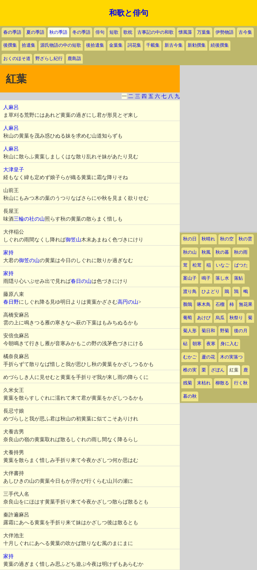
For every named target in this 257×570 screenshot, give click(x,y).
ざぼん (218, 370)
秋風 (206, 252)
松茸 (197, 265)
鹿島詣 (74, 58)
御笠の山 (29, 260)
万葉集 (204, 32)
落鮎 (238, 278)
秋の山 (190, 252)
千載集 (153, 45)
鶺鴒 (187, 304)
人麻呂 (11, 107)
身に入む (229, 343)
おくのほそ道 (17, 58)
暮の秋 (190, 396)
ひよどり (211, 291)
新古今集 (174, 45)
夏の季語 (35, 32)
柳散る (222, 383)
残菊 (187, 383)
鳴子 (206, 278)
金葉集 (116, 45)
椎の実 (190, 370)
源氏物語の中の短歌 (60, 45)
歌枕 (127, 32)
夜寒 (210, 343)
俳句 (99, 32)
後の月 (241, 330)
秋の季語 (58, 32)
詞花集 (134, 45)
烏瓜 (220, 317)
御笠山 (73, 239)
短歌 (113, 32)
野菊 (224, 330)
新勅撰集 (197, 45)
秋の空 (227, 238)
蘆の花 (208, 357)
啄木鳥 (204, 304)
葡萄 (187, 317)
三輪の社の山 (29, 219)
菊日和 (208, 330)
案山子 (190, 278)
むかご (190, 357)
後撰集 (10, 45)
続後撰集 (220, 45)
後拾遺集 (95, 45)
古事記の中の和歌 (155, 32)
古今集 (245, 32)
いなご (222, 265)
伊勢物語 (224, 32)
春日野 (11, 302)
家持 (8, 252)
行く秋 (241, 383)
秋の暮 (222, 252)
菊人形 (190, 330)
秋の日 (190, 238)
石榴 (220, 304)
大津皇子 (13, 169)
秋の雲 (245, 238)
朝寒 (197, 343)
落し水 (222, 278)
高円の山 (127, 302)
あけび (204, 317)
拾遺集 (28, 45)
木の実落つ (231, 357)
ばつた (241, 265)
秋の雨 (241, 252)
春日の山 (81, 281)
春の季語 (12, 32)
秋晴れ (208, 238)
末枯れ (204, 383)
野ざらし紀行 (49, 58)
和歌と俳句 (128, 13)
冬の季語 (81, 32)
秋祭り (236, 317)
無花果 (245, 304)
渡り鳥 (190, 291)
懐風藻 (185, 32)
